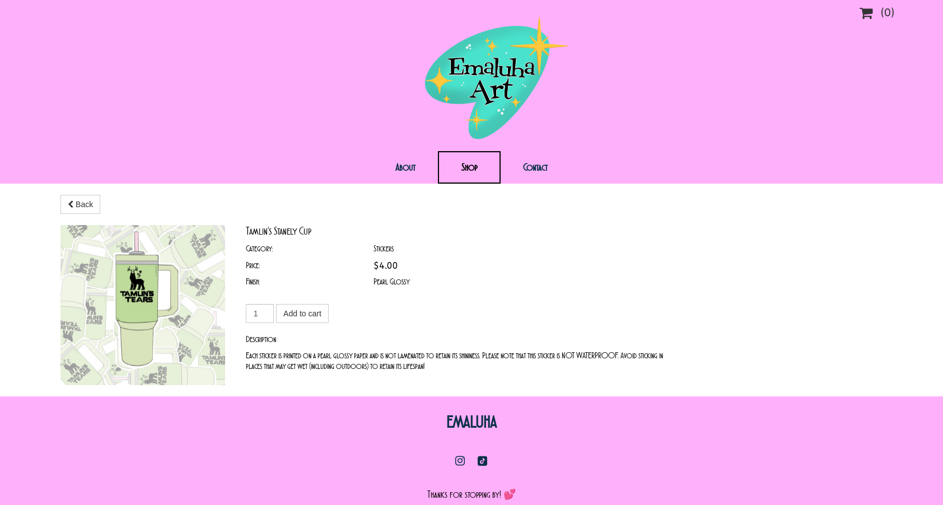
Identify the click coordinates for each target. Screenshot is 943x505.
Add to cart (302, 313)
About (405, 167)
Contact (535, 167)
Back (80, 204)
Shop (469, 167)
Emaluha (471, 409)
